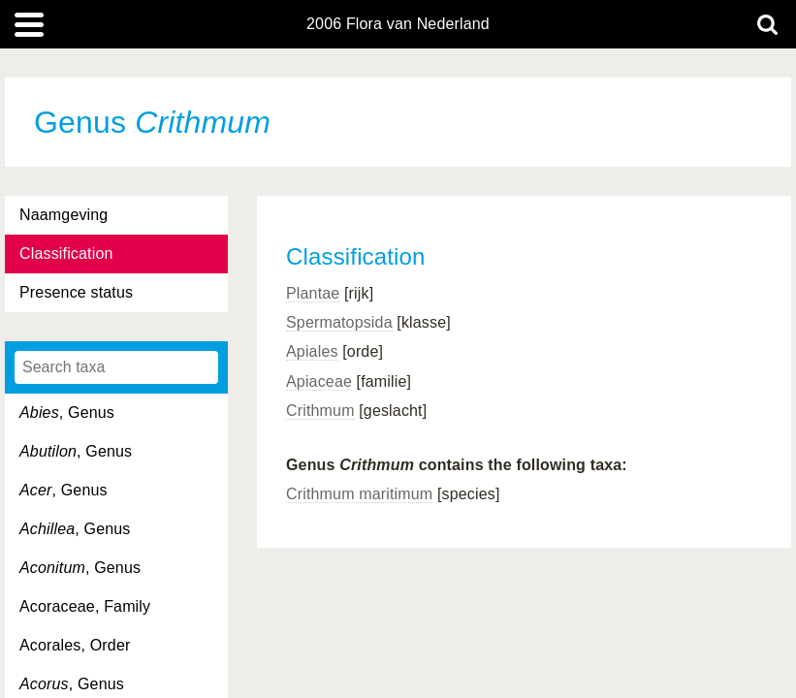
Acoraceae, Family (84, 606)
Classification (66, 253)
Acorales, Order (74, 645)
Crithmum (320, 410)
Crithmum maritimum (359, 494)
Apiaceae (319, 381)
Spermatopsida (339, 322)
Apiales (312, 351)
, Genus (66, 412)
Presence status (76, 292)
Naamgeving (63, 214)
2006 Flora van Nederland (398, 24)
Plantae (312, 293)
